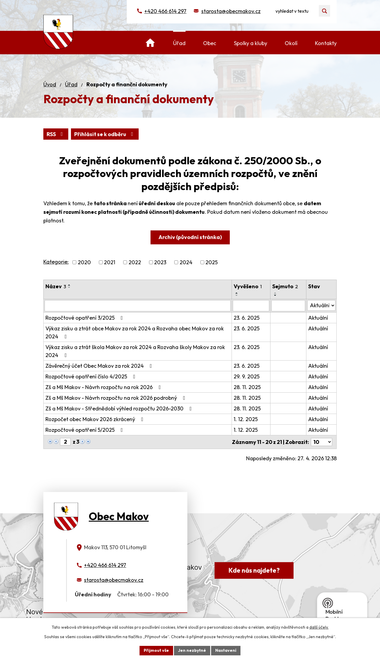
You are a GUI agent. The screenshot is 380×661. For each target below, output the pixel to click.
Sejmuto (285, 286)
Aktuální (318, 317)
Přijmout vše (156, 650)
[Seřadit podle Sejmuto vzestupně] (275, 293)
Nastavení (225, 650)
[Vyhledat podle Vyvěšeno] (251, 305)
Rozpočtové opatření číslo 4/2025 (91, 376)
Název (55, 286)
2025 (211, 262)
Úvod (49, 84)
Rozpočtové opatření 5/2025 (85, 429)
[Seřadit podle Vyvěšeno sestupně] (237, 295)
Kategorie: (56, 261)
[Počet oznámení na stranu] (321, 442)
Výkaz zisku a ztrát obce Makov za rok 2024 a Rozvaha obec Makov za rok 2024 (134, 332)
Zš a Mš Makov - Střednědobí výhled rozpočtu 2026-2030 (119, 408)
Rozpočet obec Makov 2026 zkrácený (95, 419)
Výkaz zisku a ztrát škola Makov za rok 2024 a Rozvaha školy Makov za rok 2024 (135, 351)
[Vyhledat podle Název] (138, 305)
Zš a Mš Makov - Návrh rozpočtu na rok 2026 (104, 387)
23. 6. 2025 (246, 317)
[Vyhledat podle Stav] (321, 305)
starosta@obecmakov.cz (231, 11)
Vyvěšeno (248, 286)
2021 (109, 262)
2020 (84, 262)
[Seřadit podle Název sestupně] (69, 287)
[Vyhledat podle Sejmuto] (288, 305)
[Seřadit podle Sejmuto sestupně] (275, 295)
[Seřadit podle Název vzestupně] (69, 285)
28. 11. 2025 (247, 387)
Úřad (71, 84)
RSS (56, 134)
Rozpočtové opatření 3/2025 (85, 317)
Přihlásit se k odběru (105, 134)
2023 (160, 262)
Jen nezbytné (192, 650)
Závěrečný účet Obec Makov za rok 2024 (99, 365)
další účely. (319, 627)
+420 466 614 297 (165, 11)
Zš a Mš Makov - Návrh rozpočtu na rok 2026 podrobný (116, 397)
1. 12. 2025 (246, 419)
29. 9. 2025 (246, 376)
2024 (186, 262)
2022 (135, 262)
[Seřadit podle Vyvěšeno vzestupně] (237, 293)
